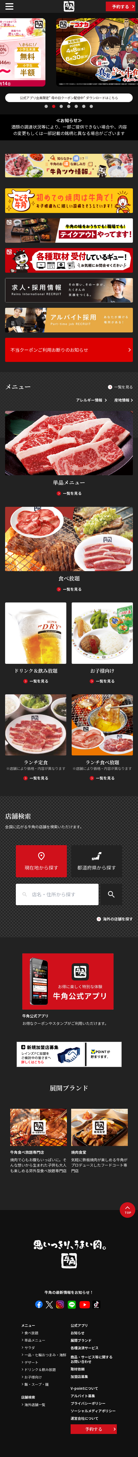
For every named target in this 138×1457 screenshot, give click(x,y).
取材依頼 (78, 1369)
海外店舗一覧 (34, 1404)
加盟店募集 (79, 1376)
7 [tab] (92, 106)
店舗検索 (28, 1397)
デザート (31, 1362)
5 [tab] (76, 106)
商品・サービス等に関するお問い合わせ (91, 1359)
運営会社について (85, 1418)
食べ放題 (31, 1332)
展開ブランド (81, 1340)
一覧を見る (123, 386)
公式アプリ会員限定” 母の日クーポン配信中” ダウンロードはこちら (69, 97)
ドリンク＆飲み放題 (40, 1369)
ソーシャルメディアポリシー (93, 1410)
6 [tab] (84, 106)
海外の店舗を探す (118, 919)
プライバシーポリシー (88, 1403)
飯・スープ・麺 (36, 1384)
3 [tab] (61, 106)
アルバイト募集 (83, 1395)
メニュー (28, 1325)
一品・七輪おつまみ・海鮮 (45, 1354)
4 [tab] (69, 106)
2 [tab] (54, 106)
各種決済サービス (85, 1347)
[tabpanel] (69, 52)
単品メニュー (34, 1340)
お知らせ (78, 1332)
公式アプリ (79, 1325)
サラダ (29, 1347)
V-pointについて (84, 1388)
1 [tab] (46, 106)
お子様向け (33, 1377)
